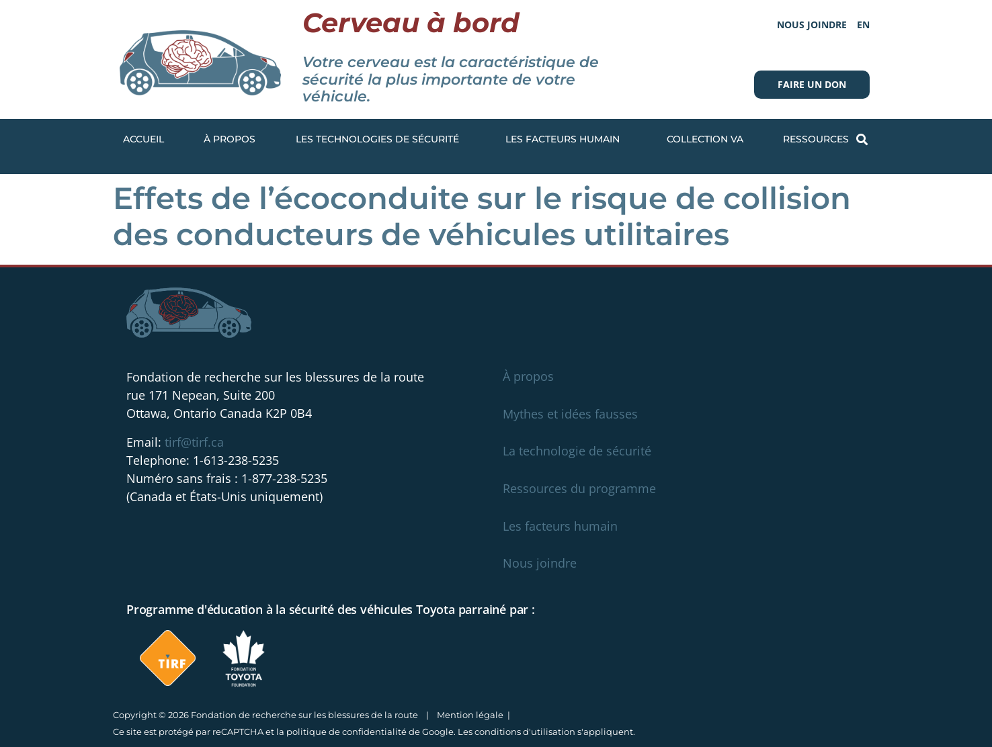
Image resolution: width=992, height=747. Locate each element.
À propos (229, 139)
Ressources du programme (579, 488)
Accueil (143, 139)
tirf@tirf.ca (194, 442)
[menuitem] (863, 24)
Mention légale (470, 714)
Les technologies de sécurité (381, 139)
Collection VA (705, 139)
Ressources (819, 139)
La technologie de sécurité (577, 451)
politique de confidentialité (346, 731)
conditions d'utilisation (524, 731)
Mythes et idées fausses (570, 414)
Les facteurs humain (565, 139)
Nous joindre (812, 24)
